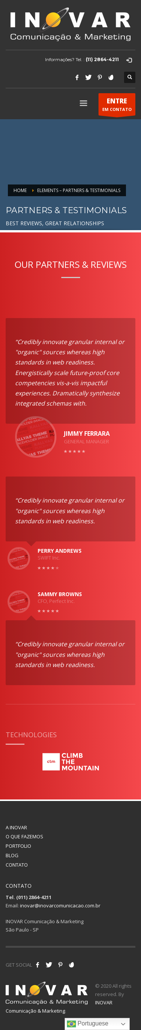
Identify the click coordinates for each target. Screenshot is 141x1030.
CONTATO (17, 864)
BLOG (12, 855)
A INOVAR (16, 827)
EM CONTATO (117, 106)
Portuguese (87, 1023)
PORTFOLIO (18, 845)
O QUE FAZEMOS (24, 836)
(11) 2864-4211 (102, 59)
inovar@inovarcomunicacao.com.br (60, 905)
